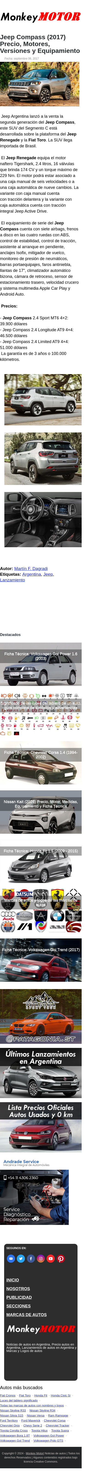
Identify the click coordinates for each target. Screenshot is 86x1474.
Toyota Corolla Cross (14, 1430)
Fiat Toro (25, 1395)
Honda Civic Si (60, 1395)
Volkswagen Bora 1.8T (15, 1435)
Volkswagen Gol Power (48, 1435)
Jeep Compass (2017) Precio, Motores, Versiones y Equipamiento (40, 44)
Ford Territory (9, 1420)
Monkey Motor (34, 1453)
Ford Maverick (30, 1420)
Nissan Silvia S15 (11, 1415)
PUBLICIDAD (19, 1297)
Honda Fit (40, 1395)
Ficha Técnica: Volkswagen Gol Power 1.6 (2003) (40, 656)
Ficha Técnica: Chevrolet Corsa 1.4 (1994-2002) (41, 754)
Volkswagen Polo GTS (48, 1440)
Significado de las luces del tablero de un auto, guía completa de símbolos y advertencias (40, 705)
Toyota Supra (60, 1430)
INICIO (12, 1280)
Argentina (31, 574)
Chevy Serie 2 (32, 1425)
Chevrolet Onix (10, 1425)
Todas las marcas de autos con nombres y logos (32, 1405)
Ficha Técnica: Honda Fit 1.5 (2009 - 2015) (41, 851)
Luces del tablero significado (19, 1400)
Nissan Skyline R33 (13, 1410)
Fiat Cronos (7, 1395)
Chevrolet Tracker (57, 1425)
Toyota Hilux (39, 1430)
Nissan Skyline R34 (42, 1410)
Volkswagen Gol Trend (15, 1440)
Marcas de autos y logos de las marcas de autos (40, 902)
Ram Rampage (58, 1415)
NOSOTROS (18, 1288)
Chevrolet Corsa (54, 1420)
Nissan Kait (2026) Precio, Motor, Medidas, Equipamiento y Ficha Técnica (41, 804)
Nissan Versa (35, 1415)
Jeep (48, 574)
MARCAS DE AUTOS (26, 1315)
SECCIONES (18, 1306)
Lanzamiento (12, 580)
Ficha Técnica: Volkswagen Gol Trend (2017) (41, 950)
